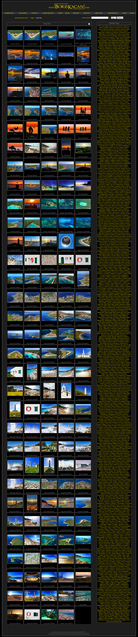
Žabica (106, 615)
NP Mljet (107, 346)
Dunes (118, 139)
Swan (109, 518)
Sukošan (125, 498)
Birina (110, 61)
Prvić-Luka (117, 424)
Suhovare (113, 498)
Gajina (121, 157)
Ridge (105, 443)
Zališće (110, 586)
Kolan (110, 236)
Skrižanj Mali (103, 474)
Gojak (114, 170)
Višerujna (116, 565)
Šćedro (101, 615)
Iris (110, 204)
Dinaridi (127, 118)
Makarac (116, 294)
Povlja (105, 411)
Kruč (126, 259)
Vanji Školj (118, 545)
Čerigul (102, 602)
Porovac (120, 408)
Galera (108, 158)
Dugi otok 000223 (15, 454)
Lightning (100, 278)
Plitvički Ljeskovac (110, 395)
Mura (110, 341)
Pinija (128, 385)
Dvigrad (127, 142)
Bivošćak (121, 63)
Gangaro (126, 162)
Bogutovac (109, 69)
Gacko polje (109, 157)
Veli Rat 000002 (49, 286)
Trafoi (114, 527)
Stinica (123, 492)
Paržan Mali (125, 379)
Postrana (120, 409)
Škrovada (116, 610)
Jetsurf (122, 213)
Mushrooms (124, 343)
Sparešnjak (115, 484)
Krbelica (117, 254)
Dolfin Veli (126, 121)
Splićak (100, 485)
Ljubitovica (102, 281)
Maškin (103, 315)
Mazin (102, 314)
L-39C (106, 269)
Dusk (119, 141)
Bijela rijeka (126, 58)
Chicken (118, 100)
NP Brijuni (111, 345)
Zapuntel (102, 587)
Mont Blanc (108, 330)
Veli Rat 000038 (49, 118)
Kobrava (105, 236)
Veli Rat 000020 (32, 193)
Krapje (117, 251)
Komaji (129, 236)
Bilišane (120, 60)
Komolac (119, 238)
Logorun (125, 281)
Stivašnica (110, 493)
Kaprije (127, 220)
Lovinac (100, 286)
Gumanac (121, 189)
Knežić (119, 235)
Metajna (113, 319)
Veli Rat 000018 (66, 193)
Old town (113, 366)
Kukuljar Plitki (120, 262)
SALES (132, 13)
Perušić (125, 383)
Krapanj (125, 249)
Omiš (99, 367)
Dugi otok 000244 (32, 417)
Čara (112, 599)
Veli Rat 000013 (15, 249)
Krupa (122, 259)
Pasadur (114, 380)
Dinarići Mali (101, 120)
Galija (102, 160)
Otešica (123, 370)
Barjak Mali (116, 48)
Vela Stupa (100, 550)
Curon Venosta (104, 112)
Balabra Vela (103, 44)
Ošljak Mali (125, 372)
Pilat (111, 385)
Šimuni (101, 607)
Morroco (106, 333)
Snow (120, 481)
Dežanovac (101, 118)
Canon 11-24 (102, 95)
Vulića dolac (104, 576)
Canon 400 (118, 95)
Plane (123, 390)
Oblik (127, 359)
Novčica (122, 359)
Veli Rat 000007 (49, 268)
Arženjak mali (115, 35)
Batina (105, 50)
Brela (125, 79)
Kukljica (105, 262)
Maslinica (121, 309)
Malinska (122, 304)
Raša (120, 437)
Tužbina (126, 539)
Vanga (112, 545)
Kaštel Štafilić (102, 228)
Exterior (119, 144)
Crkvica (117, 105)
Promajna (126, 421)
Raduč (107, 432)
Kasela (117, 223)
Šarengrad (100, 605)
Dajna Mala (101, 113)
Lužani (101, 293)
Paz (99, 382)
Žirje (105, 618)
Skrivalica (115, 472)
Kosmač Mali (109, 244)
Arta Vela (118, 34)
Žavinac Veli (103, 616)
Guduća (114, 189)
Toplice (109, 524)
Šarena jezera (123, 604)
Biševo (100, 65)
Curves (112, 112)
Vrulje (115, 574)
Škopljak (100, 610)
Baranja (120, 45)
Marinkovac (112, 307)
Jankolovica (102, 212)
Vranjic (128, 568)
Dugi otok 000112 (49, 548)
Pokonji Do (107, 403)
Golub (116, 171)
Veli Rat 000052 (49, 43)
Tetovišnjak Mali (123, 519)
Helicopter (111, 194)
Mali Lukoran (107, 303)
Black (129, 65)
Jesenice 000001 (83, 510)
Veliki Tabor (126, 557)
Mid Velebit (122, 320)
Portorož (127, 408)
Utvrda (101, 544)
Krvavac (118, 260)
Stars (112, 492)
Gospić (114, 178)
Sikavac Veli (102, 469)
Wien (109, 579)
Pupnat (100, 429)
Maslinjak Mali (105, 311)
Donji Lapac (108, 126)
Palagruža (107, 377)
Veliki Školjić (118, 558)
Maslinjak (128, 309)
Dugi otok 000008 (49, 622)
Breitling (120, 79)
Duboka (104, 136)
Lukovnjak (102, 290)
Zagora (119, 582)
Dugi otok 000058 (83, 585)
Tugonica (109, 536)
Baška (113, 52)
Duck (107, 137)
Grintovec (102, 184)
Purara (117, 429)
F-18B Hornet (102, 146)
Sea (121, 459)
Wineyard (101, 581)
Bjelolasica (106, 65)
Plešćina (119, 393)
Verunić (107, 561)
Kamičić (108, 220)
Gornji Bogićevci (110, 175)
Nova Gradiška (121, 354)
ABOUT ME (98, 13)
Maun (129, 312)
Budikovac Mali (103, 89)
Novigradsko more (122, 358)
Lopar (116, 285)
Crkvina (123, 105)
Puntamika (120, 427)
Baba (121, 39)
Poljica (111, 404)
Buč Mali (105, 92)
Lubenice (128, 286)
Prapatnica (103, 413)
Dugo (107, 139)
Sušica (123, 505)
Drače (110, 131)
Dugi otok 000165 (66, 510)
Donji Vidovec (104, 128)
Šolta (104, 612)
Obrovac (113, 361)
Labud (115, 269)
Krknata (119, 257)
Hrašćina (115, 197)
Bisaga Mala (127, 61)
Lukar (123, 288)
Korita (110, 241)
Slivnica (122, 476)
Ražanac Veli (125, 438)
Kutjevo (125, 267)
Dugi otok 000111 (66, 548)
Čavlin (123, 599)
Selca (123, 461)
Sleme (117, 476)
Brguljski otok (121, 81)
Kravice (118, 252)
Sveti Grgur (126, 510)
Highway (101, 196)
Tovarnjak (104, 527)
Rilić (101, 445)
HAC (112, 191)
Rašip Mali (126, 437)
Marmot (119, 307)
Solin (110, 482)
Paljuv (114, 377)
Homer (122, 196)
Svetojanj (106, 516)
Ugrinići (122, 540)
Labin (110, 269)
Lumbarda (126, 290)
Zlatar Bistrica (107, 594)
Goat (109, 170)
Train (118, 527)
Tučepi (121, 539)
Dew (126, 116)
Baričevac (109, 48)
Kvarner (100, 269)
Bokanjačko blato (121, 71)
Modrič (122, 327)
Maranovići (121, 306)
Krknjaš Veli (103, 259)
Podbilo (124, 396)
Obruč (126, 361)
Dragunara (120, 129)
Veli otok (121, 552)
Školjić (120, 608)
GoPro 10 (104, 170)
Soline (115, 482)
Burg (114, 90)
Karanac (100, 222)
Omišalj (104, 367)
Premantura (123, 414)
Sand (99, 458)
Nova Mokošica (108, 356)
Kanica (114, 220)
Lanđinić (121, 272)
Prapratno (110, 413)
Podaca (118, 396)
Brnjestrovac (103, 84)
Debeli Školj (103, 116)
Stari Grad (127, 490)
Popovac (118, 406)
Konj (107, 239)
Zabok (128, 581)
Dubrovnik (126, 136)
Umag (128, 540)
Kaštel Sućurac (124, 226)
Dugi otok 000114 (83, 548)
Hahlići (117, 191)
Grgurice (126, 183)
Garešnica (108, 163)
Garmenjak (115, 163)
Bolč (105, 73)
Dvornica (100, 144)
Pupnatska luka (109, 429)
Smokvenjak (101, 479)
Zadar (102, 582)
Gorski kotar (125, 176)
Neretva (119, 351)
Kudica (100, 262)
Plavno (106, 393)
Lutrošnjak (114, 291)
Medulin (115, 315)
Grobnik (126, 184)
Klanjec (118, 230)
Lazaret (108, 275)
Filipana (102, 149)
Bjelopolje (114, 65)
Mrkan (126, 336)
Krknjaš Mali (126, 257)
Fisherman (102, 150)
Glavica (111, 168)
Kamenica (118, 218)
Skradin (108, 472)
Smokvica (110, 479)
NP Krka (101, 346)
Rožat (113, 450)
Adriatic (106, 27)
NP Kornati (127, 345)
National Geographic (121, 349)
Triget (118, 531)
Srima (108, 487)
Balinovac (115, 44)
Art (106, 34)
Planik (101, 392)
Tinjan (102, 523)
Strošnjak (115, 497)
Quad (105, 430)
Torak (126, 524)
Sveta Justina (107, 506)
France (116, 154)
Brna (125, 82)
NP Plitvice (124, 346)
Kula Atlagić (110, 264)
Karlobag (111, 223)
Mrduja (114, 336)
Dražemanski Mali (114, 133)
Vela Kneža (122, 547)
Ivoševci (110, 207)
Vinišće (114, 563)
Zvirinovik (109, 597)
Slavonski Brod (109, 476)
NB (106, 345)
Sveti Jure (126, 511)
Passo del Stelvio (124, 380)
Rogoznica (127, 447)
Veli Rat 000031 (15, 156)
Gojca (119, 170)
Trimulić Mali (102, 532)
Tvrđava (100, 540)
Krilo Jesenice (125, 254)
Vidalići (113, 561)
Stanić (121, 487)
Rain (112, 432)
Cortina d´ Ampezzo (119, 103)
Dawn (127, 115)
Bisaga (120, 61)
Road (99, 447)
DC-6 (122, 112)
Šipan (109, 607)
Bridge (102, 82)
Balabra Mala (125, 42)
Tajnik (118, 518)
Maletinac (101, 301)
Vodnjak (100, 568)
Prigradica (119, 417)
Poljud (122, 404)
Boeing (118, 68)
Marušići (100, 309)
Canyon (117, 97)
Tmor (125, 523)
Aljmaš (123, 29)
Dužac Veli (114, 142)
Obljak (101, 361)
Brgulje (114, 81)
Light (118, 277)
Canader (101, 94)
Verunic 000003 (49, 137)
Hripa (103, 199)
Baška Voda (119, 52)
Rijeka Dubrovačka (119, 443)
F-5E (116, 146)
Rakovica (101, 434)
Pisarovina (126, 387)
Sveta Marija (127, 506)
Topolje (115, 524)
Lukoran (128, 288)
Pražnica (125, 413)
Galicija (127, 158)
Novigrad (113, 358)
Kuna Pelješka (103, 265)
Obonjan (107, 361)
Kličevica (102, 231)
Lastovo (99, 273)
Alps (128, 29)
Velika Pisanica (126, 553)
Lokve (124, 283)
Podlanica (103, 400)
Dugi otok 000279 (32, 361)
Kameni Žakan (109, 218)
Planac (99, 390)
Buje (120, 89)
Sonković (121, 482)
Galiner (118, 160)
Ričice (122, 445)
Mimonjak (115, 324)
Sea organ (127, 459)
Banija (101, 45)
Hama (106, 192)
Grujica (127, 186)
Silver (102, 471)
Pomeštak (107, 406)
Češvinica (108, 602)
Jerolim (104, 213)
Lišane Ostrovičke (113, 280)
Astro (99, 37)
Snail (110, 481)
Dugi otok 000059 (66, 585)
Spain (109, 484)
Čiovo (123, 602)
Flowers (105, 152)
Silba (120, 469)
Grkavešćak (119, 184)
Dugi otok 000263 (15, 398)
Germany (110, 167)
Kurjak (110, 267)
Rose (110, 448)
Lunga (103, 291)
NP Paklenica (115, 346)
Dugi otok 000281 (83, 342)
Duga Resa (113, 137)
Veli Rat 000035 (15, 137)
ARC (99, 26)
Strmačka (108, 497)
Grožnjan (111, 186)
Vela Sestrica (116, 548)
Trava (110, 529)
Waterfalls (124, 576)
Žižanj (122, 618)
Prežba (106, 417)
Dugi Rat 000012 (15, 305)
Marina (105, 307)
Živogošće (111, 618)
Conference (101, 103)
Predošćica (103, 414)
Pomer (101, 406)
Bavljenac (111, 50)
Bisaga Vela (102, 63)
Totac (105, 526)
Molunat (126, 328)
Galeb (126, 157)
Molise (120, 328)
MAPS (60, 13)
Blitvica (116, 66)
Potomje (126, 409)
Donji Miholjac (126, 126)
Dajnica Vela (127, 113)
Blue (121, 66)
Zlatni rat (115, 594)
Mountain (110, 335)
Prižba (110, 421)
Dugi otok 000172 (32, 510)
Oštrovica (123, 374)
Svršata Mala (124, 516)
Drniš (109, 134)
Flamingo (115, 150)
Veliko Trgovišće (103, 560)
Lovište (106, 286)
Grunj (99, 188)
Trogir (117, 532)
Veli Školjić (101, 553)
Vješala (101, 566)
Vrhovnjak (100, 573)
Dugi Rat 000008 (83, 305)
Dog (113, 121)
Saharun (126, 453)
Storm (116, 495)
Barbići (115, 47)
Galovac (113, 162)
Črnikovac (108, 604)
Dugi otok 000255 (32, 398)
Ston (106, 495)
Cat (113, 99)
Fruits (126, 154)
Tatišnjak (102, 519)
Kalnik (128, 217)
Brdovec (114, 79)
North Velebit (112, 354)
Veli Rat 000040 (15, 118)
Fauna (116, 147)
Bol (129, 71)
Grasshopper (113, 181)
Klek (123, 230)
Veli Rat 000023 (66, 174)
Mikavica (110, 322)
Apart (125, 31)
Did (107, 118)
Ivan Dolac (118, 205)
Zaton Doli (119, 587)
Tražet (115, 529)
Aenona (117, 27)
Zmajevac (128, 594)
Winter (107, 581)
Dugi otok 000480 (66, 43)
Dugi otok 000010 (32, 622)
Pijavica (106, 385)
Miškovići (116, 325)
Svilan (117, 516)
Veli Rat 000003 (32, 286)
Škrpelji (122, 610)
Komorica (126, 238)
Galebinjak (101, 158)
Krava (105, 252)
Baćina (122, 50)
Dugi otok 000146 (49, 529)
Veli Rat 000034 (32, 137)
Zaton (113, 587)
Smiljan (119, 477)
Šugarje (116, 613)
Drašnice (101, 133)
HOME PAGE (9, 13)
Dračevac (116, 131)
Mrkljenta (101, 338)
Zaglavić (113, 582)
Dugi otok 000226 (49, 436)
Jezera (128, 213)
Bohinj (116, 69)
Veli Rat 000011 (49, 249)
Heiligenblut (103, 194)
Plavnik (100, 393)
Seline (128, 461)
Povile (100, 411)
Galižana (107, 162)
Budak (120, 87)
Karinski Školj (102, 223)
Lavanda (106, 273)
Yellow (117, 581)
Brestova (100, 81)
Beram (121, 57)
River (112, 445)
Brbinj (102, 79)
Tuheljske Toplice (118, 536)
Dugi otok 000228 (15, 436)
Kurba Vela (103, 267)
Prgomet (111, 417)
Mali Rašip (125, 303)
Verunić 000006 (83, 62)
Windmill (119, 579)
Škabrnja (125, 607)
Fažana (121, 147)
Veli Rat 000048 (49, 81)
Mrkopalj (108, 338)
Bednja (127, 53)
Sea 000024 (83, 604)
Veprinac (101, 561)
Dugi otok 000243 (49, 417)
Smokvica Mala (118, 479)
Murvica (110, 343)
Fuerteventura (102, 155)
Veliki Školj (109, 558)
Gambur (120, 162)
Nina (124, 353)
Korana (99, 241)
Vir (125, 563)
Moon (107, 332)
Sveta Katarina (117, 506)
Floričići (126, 150)
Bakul (118, 42)
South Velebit (102, 484)
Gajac (115, 157)
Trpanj (127, 532)
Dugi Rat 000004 (83, 324)
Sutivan (107, 503)
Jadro (112, 209)
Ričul (127, 445)
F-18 (128, 144)
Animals (113, 31)
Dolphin (114, 123)
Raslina (116, 434)
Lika (110, 278)
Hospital (100, 197)
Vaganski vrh (120, 544)
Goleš (100, 171)
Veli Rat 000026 (15, 174)
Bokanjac (111, 71)
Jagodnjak (102, 210)
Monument (101, 332)
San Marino (125, 456)
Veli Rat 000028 (66, 156)
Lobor (120, 281)
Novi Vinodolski (104, 358)
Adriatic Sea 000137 (32, 566)
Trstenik (115, 534)
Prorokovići (107, 422)
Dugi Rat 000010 (49, 305)
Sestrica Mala (119, 463)
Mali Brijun (109, 301)
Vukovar (121, 574)
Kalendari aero (117, 217)
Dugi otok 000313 (15, 342)
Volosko (112, 568)
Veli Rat (107, 552)
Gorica (127, 171)
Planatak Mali (107, 390)
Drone (113, 134)
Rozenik (128, 448)
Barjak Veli (124, 48)
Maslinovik (101, 312)
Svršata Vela (102, 518)
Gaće (116, 165)
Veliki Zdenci (101, 558)
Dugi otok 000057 (15, 604)
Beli (128, 55)
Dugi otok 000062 (15, 585)
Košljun (123, 247)
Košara (110, 247)
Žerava (126, 616)
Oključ (104, 364)
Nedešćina (112, 351)
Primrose (114, 419)
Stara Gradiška (120, 489)
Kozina (120, 246)
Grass (106, 181)
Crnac (104, 107)
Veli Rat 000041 (83, 100)
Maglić (99, 294)
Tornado (100, 526)
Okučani (107, 366)
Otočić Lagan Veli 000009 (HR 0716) (83, 43)
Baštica (106, 53)
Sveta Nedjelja (123, 508)
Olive (127, 366)
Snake (115, 481)
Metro (125, 319)
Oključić (109, 364)
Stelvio (117, 492)
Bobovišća (111, 68)
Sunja (122, 500)
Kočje (105, 247)
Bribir (128, 81)
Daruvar (121, 115)
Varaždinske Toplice (111, 547)
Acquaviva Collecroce (122, 26)
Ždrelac (110, 616)
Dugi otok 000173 (15, 510)
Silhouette (126, 469)
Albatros (117, 29)
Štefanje (114, 612)
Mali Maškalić (117, 303)
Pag (107, 375)
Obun (112, 362)
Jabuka (102, 209)
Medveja (109, 317)
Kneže (127, 233)
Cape (123, 97)
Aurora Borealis (125, 37)
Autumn (107, 39)
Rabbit (124, 430)
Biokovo (99, 61)
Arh (128, 32)
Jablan (122, 207)
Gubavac (109, 188)
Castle (108, 99)
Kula (103, 264)
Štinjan (101, 613)
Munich (105, 341)
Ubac (112, 540)
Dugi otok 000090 (49, 566)
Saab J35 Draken (104, 453)
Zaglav (107, 582)
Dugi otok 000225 (66, 436)
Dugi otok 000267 (32, 380)
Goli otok (110, 171)
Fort (123, 152)
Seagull (99, 461)
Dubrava (119, 136)
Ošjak (114, 372)
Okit (99, 364)
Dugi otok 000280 (15, 361)
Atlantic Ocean (114, 37)
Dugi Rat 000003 (49, 492)
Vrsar (120, 573)
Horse (127, 196)
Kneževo (112, 235)
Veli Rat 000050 (66, 62)
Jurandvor (119, 215)
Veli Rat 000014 (32, 230)
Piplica (110, 387)
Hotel (109, 197)
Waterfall (117, 576)
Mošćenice (123, 335)
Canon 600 (126, 95)
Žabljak (112, 615)
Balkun (121, 44)
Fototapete (109, 154)
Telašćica (114, 519)
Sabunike (119, 453)
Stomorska (101, 495)
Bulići (100, 90)
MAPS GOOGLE (48, 13)
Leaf (112, 275)
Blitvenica (110, 66)
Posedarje (107, 409)
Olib (119, 366)
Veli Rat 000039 (32, 118)
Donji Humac (126, 124)
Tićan (111, 523)
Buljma (106, 90)
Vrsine (129, 573)
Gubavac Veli (127, 188)
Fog (110, 152)
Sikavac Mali (125, 468)
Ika (111, 202)
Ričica (117, 445)
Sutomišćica (121, 503)
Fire (115, 149)
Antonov (120, 31)
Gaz (112, 165)
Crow (127, 108)
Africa (127, 27)
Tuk (125, 536)
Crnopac (116, 108)
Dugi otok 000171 (49, 510)
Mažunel (109, 315)
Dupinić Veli (101, 141)
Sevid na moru (112, 466)
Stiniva (128, 492)
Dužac (100, 142)
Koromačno (103, 243)
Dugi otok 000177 (66, 473)
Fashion (110, 147)
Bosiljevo (100, 76)
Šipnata (114, 607)
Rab (109, 430)
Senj (105, 463)
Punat (106, 427)
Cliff (105, 102)
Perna (109, 383)
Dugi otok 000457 (15, 62)
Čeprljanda (127, 600)
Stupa (127, 497)
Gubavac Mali (117, 188)
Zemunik (126, 591)
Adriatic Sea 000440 (49, 230)
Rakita (123, 432)
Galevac (113, 158)
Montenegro (124, 330)
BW (118, 39)
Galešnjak (121, 158)
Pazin (103, 382)
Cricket (104, 105)
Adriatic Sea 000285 (32, 492)
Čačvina (100, 600)
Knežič (124, 235)
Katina (122, 223)
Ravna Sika (111, 435)
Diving (123, 120)
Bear (122, 53)
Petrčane (100, 385)
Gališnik (100, 162)
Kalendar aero (107, 217)
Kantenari (121, 220)
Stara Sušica (107, 490)
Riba (126, 442)
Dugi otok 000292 (66, 342)
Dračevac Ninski (125, 131)
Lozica (111, 286)
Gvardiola (106, 191)
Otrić (100, 372)
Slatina (127, 474)
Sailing (99, 455)
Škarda (102, 608)
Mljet (104, 327)
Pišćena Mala (116, 388)
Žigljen (101, 618)
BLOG (67, 13)
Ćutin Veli (100, 599)
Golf (105, 171)
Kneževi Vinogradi (103, 235)
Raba (113, 430)
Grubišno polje (119, 186)
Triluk (128, 531)
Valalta (127, 544)
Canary (108, 94)
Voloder (106, 568)
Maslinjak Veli (115, 311)
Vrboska (128, 570)
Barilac (127, 47)
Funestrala (116, 155)
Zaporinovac (117, 586)
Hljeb (106, 196)
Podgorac (117, 398)
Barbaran (101, 47)
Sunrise (127, 500)
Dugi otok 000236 (83, 417)
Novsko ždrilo (114, 359)
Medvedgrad (123, 315)
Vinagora (128, 561)
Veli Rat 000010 (66, 249)
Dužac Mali (106, 142)
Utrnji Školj (126, 542)
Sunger (117, 500)
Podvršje (121, 401)
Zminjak (102, 595)
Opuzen (119, 367)
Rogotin (120, 447)
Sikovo (115, 469)
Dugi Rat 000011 (32, 305)
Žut (128, 620)
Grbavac (126, 181)
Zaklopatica (124, 584)
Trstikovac (127, 534)
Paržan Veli (101, 380)
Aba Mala (105, 26)
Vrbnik (122, 570)
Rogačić (114, 447)
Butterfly (125, 90)
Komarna (102, 238)
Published (124, 426)
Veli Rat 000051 (49, 62)
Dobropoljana (106, 121)
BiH (114, 58)
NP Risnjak (112, 348)
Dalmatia (107, 115)
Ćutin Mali (126, 597)
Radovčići (101, 432)
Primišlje (100, 419)
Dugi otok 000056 (32, 604)
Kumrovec (128, 264)
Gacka (102, 157)
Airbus (100, 29)
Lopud (121, 285)
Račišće (114, 437)
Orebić (112, 369)
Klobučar (120, 231)
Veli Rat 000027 (83, 156)
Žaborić (117, 615)
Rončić (105, 448)
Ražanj (101, 440)
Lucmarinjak (102, 288)
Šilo (129, 605)
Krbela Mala (101, 254)
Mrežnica (120, 336)
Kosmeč (125, 244)
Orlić (116, 369)
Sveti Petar (106, 515)
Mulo (127, 340)
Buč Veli (112, 92)
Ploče (102, 396)
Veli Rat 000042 (66, 100)
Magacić (112, 293)
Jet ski (117, 213)
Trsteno (121, 534)
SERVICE (76, 13)
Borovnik (126, 73)
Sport (105, 485)
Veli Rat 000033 (66, 137)
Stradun (121, 495)
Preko (117, 414)
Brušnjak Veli (107, 87)
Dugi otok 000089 (66, 566)
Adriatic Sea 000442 (49, 212)
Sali (110, 455)
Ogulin (128, 362)
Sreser (127, 485)
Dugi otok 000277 (66, 361)
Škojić (107, 608)
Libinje (108, 277)
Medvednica (102, 317)
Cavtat (121, 99)
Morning (126, 332)
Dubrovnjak (101, 137)
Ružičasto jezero (124, 451)
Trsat (103, 534)
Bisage (109, 63)
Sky (117, 474)
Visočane (109, 565)
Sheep (120, 466)
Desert (122, 116)
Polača (114, 403)
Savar (110, 459)
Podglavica (102, 398)
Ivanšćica (100, 207)
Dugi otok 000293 (49, 342)
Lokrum (106, 283)
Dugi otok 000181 (83, 454)
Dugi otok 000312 (32, 342)
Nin (120, 353)
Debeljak (110, 116)
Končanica (120, 239)
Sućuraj (106, 505)
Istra (109, 205)
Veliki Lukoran (117, 557)
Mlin (127, 325)
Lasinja (128, 272)
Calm (128, 92)
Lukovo (108, 290)
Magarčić (126, 293)
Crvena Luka (117, 110)
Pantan (100, 379)
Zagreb (117, 584)
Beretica (101, 58)
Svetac (100, 510)
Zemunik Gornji (102, 592)
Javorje (123, 212)
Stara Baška (110, 489)
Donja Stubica (106, 124)
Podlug (110, 400)
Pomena (127, 404)
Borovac (119, 73)
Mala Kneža (113, 296)
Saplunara (121, 458)
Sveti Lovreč (113, 513)
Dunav (112, 139)
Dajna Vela (109, 113)
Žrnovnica (101, 620)
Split (122, 484)
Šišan (120, 607)
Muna (100, 341)
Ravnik (109, 437)
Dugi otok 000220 (66, 454)
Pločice (113, 396)
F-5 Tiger (111, 146)
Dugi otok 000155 (15, 529)
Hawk (116, 192)
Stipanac (103, 493)
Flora (121, 150)
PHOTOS (35, 13)
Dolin (103, 123)
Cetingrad (106, 100)
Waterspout (101, 578)
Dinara (121, 118)
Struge (122, 497)
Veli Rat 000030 (32, 156)
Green (120, 183)
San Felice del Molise (113, 456)
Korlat (115, 241)
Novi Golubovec (125, 356)
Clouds (116, 102)
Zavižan (107, 589)
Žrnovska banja (116, 620)
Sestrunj (115, 464)
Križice (99, 257)
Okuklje (101, 366)
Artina (108, 35)
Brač (122, 78)
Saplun (114, 458)
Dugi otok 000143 (83, 529)
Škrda (105, 610)
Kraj (101, 249)
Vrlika (106, 573)
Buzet (99, 92)
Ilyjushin (127, 202)
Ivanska (125, 205)
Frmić (121, 154)
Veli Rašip (114, 552)
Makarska (124, 294)
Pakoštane (122, 375)
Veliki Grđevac (107, 557)
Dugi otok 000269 (83, 361)
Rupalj (110, 451)
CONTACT (86, 13)
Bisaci (114, 61)
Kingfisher (102, 230)
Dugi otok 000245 (15, 417)
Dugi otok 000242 (66, 417)
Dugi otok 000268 (15, 380)
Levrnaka (102, 277)
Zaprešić (125, 586)
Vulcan (127, 574)
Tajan (113, 518)
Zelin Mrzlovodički (110, 591)
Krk (110, 257)
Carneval (102, 99)
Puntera (127, 427)
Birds (105, 61)
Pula (129, 426)
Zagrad (112, 584)
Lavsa (103, 275)
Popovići (100, 408)
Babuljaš (121, 40)
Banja (115, 45)
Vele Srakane (116, 550)
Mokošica (114, 328)
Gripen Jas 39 (110, 184)
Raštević (101, 438)
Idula (107, 202)
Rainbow (117, 432)
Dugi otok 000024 (15, 622)
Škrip (110, 610)
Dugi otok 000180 (15, 473)
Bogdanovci (125, 68)
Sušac (118, 505)
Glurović (117, 168)
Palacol (101, 377)
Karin (128, 222)
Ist (106, 205)
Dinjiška (117, 120)
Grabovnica (108, 180)
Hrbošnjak (122, 197)
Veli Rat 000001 (66, 286)
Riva (108, 445)
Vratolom (111, 570)
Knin (128, 235)
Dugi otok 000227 (32, 436)
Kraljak (106, 249)
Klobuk (114, 231)
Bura (110, 90)
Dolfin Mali (119, 121)
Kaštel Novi (106, 226)
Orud (98, 370)
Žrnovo (107, 620)
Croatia (123, 108)
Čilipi (118, 602)
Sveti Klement (103, 513)
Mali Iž (124, 301)
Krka (113, 257)
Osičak (113, 370)
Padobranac (101, 375)
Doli (99, 123)
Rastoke (122, 434)
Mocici (109, 327)
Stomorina (124, 493)
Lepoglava (124, 275)
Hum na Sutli (116, 201)
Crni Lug (110, 107)
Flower (100, 152)
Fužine (127, 155)
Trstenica (108, 534)
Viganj (118, 561)
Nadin (101, 349)
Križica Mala (116, 256)
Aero (122, 27)
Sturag (102, 498)
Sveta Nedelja (113, 508)
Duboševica (111, 136)
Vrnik (110, 573)
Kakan (99, 217)
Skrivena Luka (123, 472)
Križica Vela (124, 256)
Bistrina (115, 63)
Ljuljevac (109, 281)
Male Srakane (115, 299)
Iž (118, 207)
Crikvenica (111, 105)
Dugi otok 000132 (32, 548)
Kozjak (125, 246)
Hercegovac (119, 194)
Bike (115, 60)
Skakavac (102, 472)
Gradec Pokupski (124, 180)
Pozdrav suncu (113, 411)
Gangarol (100, 163)
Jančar (109, 212)
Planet (128, 390)
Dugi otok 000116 (15, 566)
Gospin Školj (107, 178)
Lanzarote (115, 272)
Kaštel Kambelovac (119, 225)
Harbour (111, 192)
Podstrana (101, 401)
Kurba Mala (126, 265)
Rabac (118, 430)
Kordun (105, 241)
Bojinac (128, 69)
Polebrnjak (126, 403)
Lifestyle (113, 277)
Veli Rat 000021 (15, 193)
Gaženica (103, 167)
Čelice (106, 600)
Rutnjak (116, 451)
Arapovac (109, 32)
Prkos (114, 421)
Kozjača (100, 247)
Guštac (100, 191)
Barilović (102, 48)
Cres (99, 105)
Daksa (102, 115)
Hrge (128, 197)
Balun (126, 44)
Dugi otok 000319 (83, 249)
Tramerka (100, 529)
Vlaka (106, 566)
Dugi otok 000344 (32, 212)
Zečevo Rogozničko (120, 592)
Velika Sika (113, 555)
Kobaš (99, 236)
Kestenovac (117, 228)
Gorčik (100, 178)
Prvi (107, 424)
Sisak (111, 471)
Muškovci (100, 345)
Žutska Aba (118, 621)
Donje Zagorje (116, 124)
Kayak (127, 223)
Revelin (121, 442)
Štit (112, 613)
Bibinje (119, 58)
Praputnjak (118, 413)
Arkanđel (101, 34)
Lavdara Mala (126, 273)
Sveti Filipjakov (117, 510)
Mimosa (121, 324)
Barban (126, 45)
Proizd (120, 421)
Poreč (115, 408)
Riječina (128, 443)
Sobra (124, 481)
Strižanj (127, 495)
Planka (126, 392)
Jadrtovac (119, 209)
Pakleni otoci (114, 375)
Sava (105, 459)
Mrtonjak (120, 338)
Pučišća (100, 430)
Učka (113, 544)
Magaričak (119, 293)
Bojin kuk (122, 69)
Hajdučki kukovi (125, 191)
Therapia (118, 521)
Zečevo (110, 592)
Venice (124, 560)
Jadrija (108, 209)
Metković (119, 319)
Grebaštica (102, 183)
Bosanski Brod (124, 74)
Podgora (110, 398)
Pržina (100, 426)
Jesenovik (111, 213)
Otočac (128, 370)
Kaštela (110, 228)
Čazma (128, 599)
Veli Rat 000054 (15, 43)
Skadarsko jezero (122, 471)
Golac (123, 170)
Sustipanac (100, 503)
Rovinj (123, 448)
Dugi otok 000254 (49, 398)
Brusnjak (115, 86)
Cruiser (99, 110)
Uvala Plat (107, 544)
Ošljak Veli (104, 374)
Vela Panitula (106, 548)
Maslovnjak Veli (121, 312)
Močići (117, 335)
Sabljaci (113, 453)
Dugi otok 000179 (32, 473)
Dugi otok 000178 (49, 473)
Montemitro (116, 330)
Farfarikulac (125, 146)
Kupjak (119, 265)
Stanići (127, 487)
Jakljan (108, 210)
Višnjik (128, 565)
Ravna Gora (103, 435)
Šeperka (107, 605)
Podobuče (116, 400)
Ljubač (127, 280)
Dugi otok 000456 (32, 62)
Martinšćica (126, 307)
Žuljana (124, 620)
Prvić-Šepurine (126, 424)
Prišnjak (127, 419)
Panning (119, 377)
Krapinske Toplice (108, 251)
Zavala (126, 587)
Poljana (105, 404)
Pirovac (115, 387)
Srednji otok (120, 485)
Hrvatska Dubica (111, 199)
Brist (116, 82)
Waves (108, 578)
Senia (101, 463)
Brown (122, 84)
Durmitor (108, 141)
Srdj (114, 485)
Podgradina (124, 398)
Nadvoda (107, 349)
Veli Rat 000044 (32, 100)
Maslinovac (123, 311)
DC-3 (117, 112)
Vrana (123, 568)
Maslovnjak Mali (110, 312)
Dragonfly (106, 129)
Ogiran (123, 362)
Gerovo (116, 167)
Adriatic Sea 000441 (66, 212)
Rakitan (128, 432)
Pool (113, 406)
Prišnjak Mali (103, 421)
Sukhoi (119, 498)
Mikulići (123, 322)
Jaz (127, 212)
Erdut (106, 144)
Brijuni (108, 82)
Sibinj (101, 468)
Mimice (108, 324)
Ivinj (105, 207)
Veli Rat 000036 (83, 118)
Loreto (127, 285)
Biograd (126, 60)
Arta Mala (111, 34)
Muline (123, 340)
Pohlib (127, 401)
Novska (101, 359)
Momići (101, 330)
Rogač (109, 447)
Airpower (111, 29)
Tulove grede (123, 537)
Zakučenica (103, 586)
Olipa (122, 366)
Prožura (120, 422)
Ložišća (121, 286)
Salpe (114, 455)
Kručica (100, 260)
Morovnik (100, 333)
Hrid (99, 199)
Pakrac (129, 375)
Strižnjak (101, 497)
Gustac (127, 189)
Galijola (112, 160)
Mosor (128, 333)
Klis (127, 230)
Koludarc (122, 236)
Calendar (122, 92)
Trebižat (121, 529)
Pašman (115, 382)
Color (121, 102)
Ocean (117, 362)
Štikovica (126, 612)
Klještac (108, 231)
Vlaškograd (112, 566)
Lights (106, 278)
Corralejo (109, 103)
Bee (99, 55)
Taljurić (123, 518)
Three (124, 521)
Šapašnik (115, 604)
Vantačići (125, 545)
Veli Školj (128, 552)
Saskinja (100, 459)
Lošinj (116, 286)
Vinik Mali (101, 563)
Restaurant (114, 442)
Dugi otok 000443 (15, 81)
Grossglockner (102, 186)
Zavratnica (114, 589)
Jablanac (128, 207)
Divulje (128, 120)
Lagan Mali (121, 269)
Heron (126, 194)
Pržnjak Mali (107, 426)
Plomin (126, 395)
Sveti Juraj (118, 511)
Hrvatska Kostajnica (123, 199)
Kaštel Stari (115, 226)
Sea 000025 (66, 604)
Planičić (114, 392)
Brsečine (100, 86)
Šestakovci (114, 605)
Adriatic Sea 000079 (66, 622)
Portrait (101, 409)
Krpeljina (116, 259)
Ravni (118, 435)
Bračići (127, 78)
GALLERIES (23, 13)
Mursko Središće (118, 341)
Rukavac (125, 450)
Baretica (121, 47)
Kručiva (106, 260)
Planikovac (107, 392)
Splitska (126, 484)
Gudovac (108, 189)
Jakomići (114, 210)
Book (109, 73)
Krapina (99, 251)
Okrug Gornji (125, 364)
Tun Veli (104, 539)
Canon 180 (110, 95)
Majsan (110, 294)
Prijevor (125, 417)
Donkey (119, 128)
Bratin (112, 78)
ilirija (114, 597)
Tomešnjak (102, 524)
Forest (119, 152)
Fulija (109, 155)
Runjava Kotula (102, 451)
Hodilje (111, 196)
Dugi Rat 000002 (66, 492)
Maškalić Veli (124, 314)
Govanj (120, 178)
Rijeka (110, 443)
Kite (114, 230)
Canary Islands (116, 94)
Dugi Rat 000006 (32, 324)
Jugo (107, 215)
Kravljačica (125, 252)
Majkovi (105, 294)
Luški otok (128, 291)
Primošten (107, 419)
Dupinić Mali (124, 139)
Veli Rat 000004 (15, 286)
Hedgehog (127, 192)
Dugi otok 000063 (83, 566)
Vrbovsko (103, 571)
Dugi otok (128, 137)
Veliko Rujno (127, 558)
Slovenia (108, 477)
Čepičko (120, 600)
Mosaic (123, 333)
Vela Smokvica (125, 548)
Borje (114, 73)
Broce (110, 84)
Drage (100, 129)
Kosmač (101, 244)
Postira (114, 409)
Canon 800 (110, 97)
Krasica (123, 251)
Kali (124, 217)
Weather (114, 578)
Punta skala (112, 427)
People (128, 382)
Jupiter (112, 215)
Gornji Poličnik (107, 176)
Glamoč (100, 168)
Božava (120, 76)
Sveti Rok (114, 515)
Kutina (120, 267)
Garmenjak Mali (125, 163)
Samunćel (103, 456)
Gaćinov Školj (123, 165)
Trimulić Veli (111, 532)
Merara (107, 319)
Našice (106, 351)
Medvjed (122, 317)
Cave (116, 99)
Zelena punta (123, 589)
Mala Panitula (122, 296)
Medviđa (116, 317)
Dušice (129, 141)
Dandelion (114, 115)
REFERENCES (113, 13)
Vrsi (124, 573)
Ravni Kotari (124, 435)
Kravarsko (111, 252)
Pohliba (100, 403)
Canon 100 (125, 94)
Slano (121, 474)
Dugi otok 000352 (15, 212)
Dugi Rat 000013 (83, 286)
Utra (120, 542)
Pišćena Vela (126, 388)
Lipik (129, 278)
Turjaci (115, 539)
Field (126, 147)
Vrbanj (117, 570)
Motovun (104, 335)
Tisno (107, 523)
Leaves (117, 275)
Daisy (126, 112)
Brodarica (116, 84)
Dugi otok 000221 (49, 454)
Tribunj (113, 531)
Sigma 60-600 (115, 468)
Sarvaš (127, 458)
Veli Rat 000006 (66, 268)
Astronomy (105, 37)
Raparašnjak (109, 434)
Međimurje (100, 320)
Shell (125, 466)
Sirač (106, 471)
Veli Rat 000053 (32, 43)
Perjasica (103, 383)
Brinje (112, 82)
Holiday (116, 196)
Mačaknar (116, 314)
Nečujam (111, 353)
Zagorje (124, 582)
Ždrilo (121, 616)
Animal (108, 31)
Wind (113, 579)
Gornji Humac (120, 175)
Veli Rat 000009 (15, 268)
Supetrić (112, 502)
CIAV (116, 92)
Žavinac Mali (125, 615)
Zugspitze (102, 597)
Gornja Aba (101, 173)
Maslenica (114, 309)
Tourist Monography (124, 526)
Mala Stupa (106, 299)
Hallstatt (100, 192)
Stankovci (102, 489)
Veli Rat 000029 (49, 156)
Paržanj (108, 380)
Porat (106, 408)
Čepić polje (113, 600)
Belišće (102, 57)
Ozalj (110, 372)
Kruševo (111, 260)
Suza (100, 505)
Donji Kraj (101, 126)
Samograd (127, 455)
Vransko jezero (103, 570)
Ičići (115, 207)
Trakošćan (124, 527)
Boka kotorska (103, 71)
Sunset (101, 502)
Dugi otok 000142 (15, 548)
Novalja (116, 356)
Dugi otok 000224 (83, 436)
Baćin (117, 50)
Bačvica (107, 52)
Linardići (124, 278)
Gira (120, 167)
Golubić (121, 171)
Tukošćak (115, 537)
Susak (127, 502)
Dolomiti (108, 123)
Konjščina (112, 239)
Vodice (126, 566)
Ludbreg (109, 288)
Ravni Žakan (102, 437)
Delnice (116, 116)
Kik (128, 228)
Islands (102, 205)
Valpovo (106, 545)
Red (111, 440)
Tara (128, 518)
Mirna (100, 325)
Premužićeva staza (124, 416)
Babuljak (115, 40)
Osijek (103, 370)
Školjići (125, 608)
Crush (105, 110)
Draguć (127, 129)
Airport (105, 29)
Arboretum (123, 32)
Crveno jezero (126, 110)
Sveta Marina (104, 508)
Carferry (128, 97)
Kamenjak (126, 218)
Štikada (120, 612)
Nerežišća (126, 351)
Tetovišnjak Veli (103, 521)
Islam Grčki (115, 204)
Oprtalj (114, 367)
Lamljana (126, 270)
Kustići (115, 267)
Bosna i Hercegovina (110, 76)
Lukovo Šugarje (117, 290)
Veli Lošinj (101, 552)
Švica (127, 613)
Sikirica (109, 469)
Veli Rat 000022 (83, 174)
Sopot (127, 482)
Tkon (116, 523)
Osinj (108, 370)
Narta (112, 349)
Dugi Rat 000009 (66, 305)
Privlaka (120, 419)
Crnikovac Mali (118, 107)
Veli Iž (129, 550)
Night (116, 353)
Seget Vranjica (116, 461)
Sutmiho (113, 503)
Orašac (107, 369)
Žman (127, 618)
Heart (121, 192)
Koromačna (127, 241)
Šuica (122, 613)
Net (99, 353)
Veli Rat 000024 (49, 174)
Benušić (115, 57)
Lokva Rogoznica (115, 283)
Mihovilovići (102, 322)
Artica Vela (102, 35)
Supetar (106, 502)
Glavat (106, 168)
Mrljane (114, 338)
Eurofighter (112, 144)
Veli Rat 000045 (15, 100)
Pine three (122, 385)
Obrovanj (120, 361)
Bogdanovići (101, 69)
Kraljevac (112, 249)
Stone (111, 495)
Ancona (102, 31)
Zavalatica (100, 589)
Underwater (105, 542)
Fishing (109, 150)
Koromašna (112, 243)
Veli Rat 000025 (32, 174)
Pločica (107, 396)
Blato (100, 66)
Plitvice (101, 395)
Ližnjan (122, 280)
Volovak (118, 568)
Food (114, 152)
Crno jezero (109, 108)
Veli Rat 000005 (83, 268)
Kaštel (100, 225)
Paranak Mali (108, 379)
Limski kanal (117, 278)
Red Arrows (117, 440)
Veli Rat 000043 (49, 100)
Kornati (120, 241)
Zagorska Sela (104, 584)
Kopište (126, 239)
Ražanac (107, 438)
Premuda (114, 416)
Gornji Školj (116, 176)
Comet (126, 102)
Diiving (112, 118)
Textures (111, 521)
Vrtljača (110, 574)
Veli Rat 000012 (32, 249)
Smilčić (124, 477)
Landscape (107, 272)
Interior (106, 204)
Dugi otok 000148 (32, 529)
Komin (108, 238)
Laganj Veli (113, 270)
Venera (118, 560)
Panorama (126, 377)
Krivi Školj (102, 256)
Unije (112, 542)
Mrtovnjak (102, 340)
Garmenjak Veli (105, 165)
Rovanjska (116, 448)
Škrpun (128, 610)
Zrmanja (115, 595)
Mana (109, 306)
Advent (112, 27)
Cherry (113, 100)
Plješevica (120, 395)
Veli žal (108, 553)
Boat (100, 68)
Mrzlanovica (109, 340)
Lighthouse (125, 277)
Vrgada (109, 571)
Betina (107, 58)
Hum (99, 201)
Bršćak (115, 87)
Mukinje (116, 340)
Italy (113, 205)
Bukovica (126, 89)
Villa (122, 561)
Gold (127, 170)
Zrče (120, 595)
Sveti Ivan (102, 511)
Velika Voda (121, 555)
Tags (32, 18)
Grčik (103, 188)
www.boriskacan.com (21, 18)
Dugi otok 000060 (49, 585)
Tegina (108, 519)
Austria (101, 39)
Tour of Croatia (112, 526)
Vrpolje (116, 573)
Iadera (100, 202)
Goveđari (126, 178)
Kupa (114, 265)
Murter (127, 341)
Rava (128, 434)
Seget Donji (106, 461)
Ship (129, 466)
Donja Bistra (122, 123)
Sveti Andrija (107, 510)
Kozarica (114, 246)
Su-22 (107, 498)
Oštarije (111, 374)
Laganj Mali (105, 270)
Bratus (117, 78)
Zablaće (122, 581)
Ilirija (114, 202)
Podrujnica (124, 400)
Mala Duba (104, 296)
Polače (119, 403)
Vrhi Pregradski (123, 571)
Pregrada (111, 414)
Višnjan (122, 565)
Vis (98, 565)
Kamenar (101, 218)
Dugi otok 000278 (49, 361)
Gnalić (123, 168)
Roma (100, 448)
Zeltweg (120, 591)
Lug (114, 288)
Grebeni (114, 183)
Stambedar (115, 487)
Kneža (116, 233)
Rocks (104, 447)
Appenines (101, 32)
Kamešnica (101, 220)
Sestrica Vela (108, 464)
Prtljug (103, 424)
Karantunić (107, 222)
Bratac (107, 78)
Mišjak (110, 325)
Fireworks (120, 149)
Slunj (113, 477)
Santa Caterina (106, 458)
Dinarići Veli (110, 120)
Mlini (100, 327)
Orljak (121, 369)
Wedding (121, 578)
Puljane (100, 427)
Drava (105, 131)
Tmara (121, 523)
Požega (126, 411)
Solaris (106, 482)
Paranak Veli (117, 379)
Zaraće (108, 587)
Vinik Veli (108, 563)
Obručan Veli (101, 362)
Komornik (101, 239)
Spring (110, 485)
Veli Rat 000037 (66, 118)
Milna (103, 324)
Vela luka (108, 550)
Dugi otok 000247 (66, 398)
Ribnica (99, 443)
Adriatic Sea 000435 (83, 230)
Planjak (120, 392)
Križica (109, 256)
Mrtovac (126, 338)
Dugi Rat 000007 (15, 324)
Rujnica (119, 450)
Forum (128, 152)
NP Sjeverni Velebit (123, 348)
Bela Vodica (117, 55)
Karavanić (115, 222)
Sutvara (128, 503)
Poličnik (99, 404)
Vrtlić (105, 574)
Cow (128, 103)
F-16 (124, 144)
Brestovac (107, 81)
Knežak (121, 233)
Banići (106, 45)
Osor (117, 370)
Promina (100, 422)
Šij (126, 605)
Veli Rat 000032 (83, 137)
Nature (100, 351)
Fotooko (102, 154)
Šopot (108, 612)
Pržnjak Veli (115, 426)
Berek (126, 57)
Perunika (119, 383)
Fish (125, 149)
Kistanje (109, 230)
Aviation (113, 39)
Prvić (111, 424)
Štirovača (107, 613)
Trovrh (122, 532)
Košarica (116, 247)
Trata (106, 529)
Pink (105, 387)
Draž (106, 133)
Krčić (123, 260)
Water (111, 576)
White (105, 579)
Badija (113, 42)
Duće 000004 (49, 324)
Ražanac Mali (115, 438)
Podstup (108, 401)
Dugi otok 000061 (32, 585)
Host (105, 197)
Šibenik (121, 605)
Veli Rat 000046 (83, 81)
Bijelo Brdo (102, 60)
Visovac (102, 565)
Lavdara (112, 273)
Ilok (118, 202)
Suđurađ (112, 505)
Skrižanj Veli (111, 474)
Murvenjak (103, 343)
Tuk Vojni (108, 537)
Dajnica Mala (118, 113)
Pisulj (99, 388)
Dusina (114, 141)
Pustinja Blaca (124, 429)
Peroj (113, 383)
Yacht (111, 581)
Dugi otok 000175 (15, 492)
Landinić (100, 272)
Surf (122, 502)
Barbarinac (108, 47)
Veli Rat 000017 (83, 193)
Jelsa (99, 213)
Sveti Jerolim (110, 511)
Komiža (113, 238)
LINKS (124, 13)
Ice (104, 202)
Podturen (115, 401)
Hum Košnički (106, 201)
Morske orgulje (115, 333)
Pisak (120, 387)
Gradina (100, 181)
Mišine (105, 325)
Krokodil (110, 259)
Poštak (121, 411)
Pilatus (116, 385)
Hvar (128, 201)
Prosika (114, 422)
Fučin (122, 155)
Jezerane (102, 215)
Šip (105, 607)
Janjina (126, 210)
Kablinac (125, 215)
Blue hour (127, 66)
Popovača (125, 406)
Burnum (119, 90)
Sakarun (105, 455)
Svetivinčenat (122, 515)
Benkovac (108, 57)
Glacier (125, 167)
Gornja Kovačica (111, 173)
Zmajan (121, 594)
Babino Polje (107, 40)
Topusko (120, 524)
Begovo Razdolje (107, 55)
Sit (114, 471)
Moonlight (113, 332)
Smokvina (104, 481)
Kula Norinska (119, 264)
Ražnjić (106, 440)
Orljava (126, 369)
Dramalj (99, 131)
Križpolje (105, 257)
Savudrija (116, 459)
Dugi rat (102, 139)
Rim (105, 445)
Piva (103, 388)
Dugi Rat (121, 137)
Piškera (108, 388)
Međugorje (108, 320)
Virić (128, 563)
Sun (112, 500)
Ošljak (119, 372)
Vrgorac (115, 571)
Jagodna (125, 209)
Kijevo (124, 228)
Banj (110, 45)
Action (101, 27)
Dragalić (125, 128)
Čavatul (117, 599)
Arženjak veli (125, 35)
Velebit (124, 550)
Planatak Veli (116, 390)
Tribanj (108, 531)
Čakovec (107, 599)
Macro (106, 293)
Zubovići (125, 595)
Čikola (114, 602)
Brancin (102, 78)
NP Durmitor (119, 345)
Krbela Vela (110, 254)
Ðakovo (119, 597)
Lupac (108, 291)
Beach (112, 53)
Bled (104, 66)
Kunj (110, 265)
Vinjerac (120, 563)
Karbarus (122, 222)
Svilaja (112, 516)
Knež (111, 233)
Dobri (99, 121)
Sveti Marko (121, 513)
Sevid (105, 466)
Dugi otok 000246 (83, 398)
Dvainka (121, 142)
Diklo (116, 118)
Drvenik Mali (120, 134)
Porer (110, 408)
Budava (125, 87)
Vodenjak (120, 566)
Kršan (128, 260)
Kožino (128, 247)
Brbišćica (108, 79)
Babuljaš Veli (106, 42)
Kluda (107, 233)
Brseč (127, 84)
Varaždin (101, 547)
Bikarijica (110, 60)
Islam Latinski (125, 204)
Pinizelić (100, 387)
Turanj (110, 539)
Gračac (120, 181)
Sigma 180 (107, 468)
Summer (107, 500)
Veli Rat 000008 (32, 268)
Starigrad (107, 492)
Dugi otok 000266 (49, 380)
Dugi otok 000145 (66, 529)
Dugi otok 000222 (32, 454)
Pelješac (121, 382)
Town (109, 527)
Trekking (127, 529)
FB (120, 146)
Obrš (108, 362)
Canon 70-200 (101, 97)
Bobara (105, 68)
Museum (116, 343)
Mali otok (100, 304)
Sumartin (100, 500)
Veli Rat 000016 (83, 212)
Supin (118, 502)
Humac (123, 201)
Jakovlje (120, 210)
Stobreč (117, 493)
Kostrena (107, 246)
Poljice (116, 404)
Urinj (116, 542)
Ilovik (122, 202)
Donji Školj (113, 128)
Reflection (107, 442)
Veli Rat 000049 (32, 81)
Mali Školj (107, 304)
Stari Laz (100, 492)
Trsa (99, 534)
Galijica (107, 160)
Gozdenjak (100, 180)
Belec (124, 55)
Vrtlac (101, 574)
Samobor (120, 455)
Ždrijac (116, 616)
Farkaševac (103, 147)
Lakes (120, 270)
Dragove (113, 129)
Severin (122, 464)
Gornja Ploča (121, 173)
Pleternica (112, 393)
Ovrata (105, 372)
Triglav (123, 531)
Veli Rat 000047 (66, 81)
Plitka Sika (126, 393)
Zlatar (100, 594)
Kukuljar (111, 262)
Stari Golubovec (117, 490)
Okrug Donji (116, 364)
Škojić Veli (113, 608)
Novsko (106, 359)
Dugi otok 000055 (49, 604)
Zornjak (109, 595)
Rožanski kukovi (105, 450)
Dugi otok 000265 (66, 380)
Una (99, 542)
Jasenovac (116, 212)
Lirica (100, 280)
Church (124, 100)
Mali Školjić (115, 304)
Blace (124, 65)
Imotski (100, 204)
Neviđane (104, 353)
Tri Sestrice (101, 531)
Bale (109, 44)
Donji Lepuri (117, 126)
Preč (101, 417)
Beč (111, 58)
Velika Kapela (116, 553)
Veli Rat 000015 (15, 230)
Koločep (116, 236)
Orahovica (126, 367)
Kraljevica (119, 249)
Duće (123, 141)
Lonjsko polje (109, 285)
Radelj (129, 430)
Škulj (99, 612)
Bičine (127, 63)
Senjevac (110, 463)
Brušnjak (121, 86)
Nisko (105, 354)
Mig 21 (129, 320)
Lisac (104, 280)
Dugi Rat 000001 (83, 492)
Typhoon (106, 540)
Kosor (102, 246)
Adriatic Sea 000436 (66, 230)
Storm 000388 (83, 473)
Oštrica (117, 374)
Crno (102, 108)
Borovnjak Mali (103, 74)
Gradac (116, 180)
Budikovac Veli (113, 89)
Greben (109, 183)
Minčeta (127, 324)
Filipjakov (109, 149)
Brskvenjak (107, 86)
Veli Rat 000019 (49, 193)
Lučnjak (120, 291)
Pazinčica (109, 382)
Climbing (110, 102)
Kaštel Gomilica (107, 225)
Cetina (100, 100)
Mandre (114, 306)
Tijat (128, 521)
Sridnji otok (102, 487)
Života (117, 618)
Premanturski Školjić (103, 416)
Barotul (99, 50)
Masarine (106, 309)
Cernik (127, 99)
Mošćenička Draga (105, 336)
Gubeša (101, 189)
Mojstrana (107, 328)
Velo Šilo (112, 560)
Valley (101, 545)
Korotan (119, 243)
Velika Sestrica (104, 555)
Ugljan (117, 540)
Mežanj (115, 320)
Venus (129, 560)
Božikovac (127, 76)
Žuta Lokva (110, 621)
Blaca (120, 65)
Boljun (101, 73)
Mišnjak (122, 325)
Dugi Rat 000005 (66, 324)
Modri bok (115, 327)
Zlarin (129, 592)
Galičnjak (125, 160)
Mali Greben (117, 301)
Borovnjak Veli (113, 74)
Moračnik (120, 332)
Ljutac (115, 281)
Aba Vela (112, 26)
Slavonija (101, 476)
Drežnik (103, 134)
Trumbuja (102, 536)
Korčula (125, 243)
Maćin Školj (108, 314)
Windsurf (126, 579)
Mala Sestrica (110, 298)
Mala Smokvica (120, 298)
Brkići (121, 82)
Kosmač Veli (118, 244)
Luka (118, 288)
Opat (109, 367)
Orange (101, 369)
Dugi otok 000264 (83, 380)
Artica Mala (125, 34)
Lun (98, 291)
